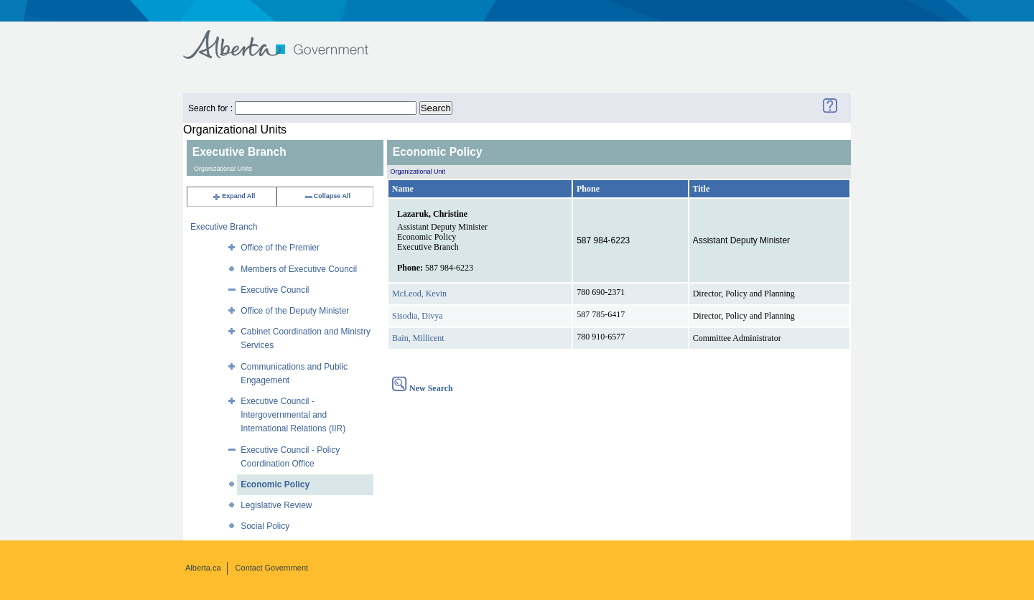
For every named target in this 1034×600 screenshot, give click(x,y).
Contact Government (272, 567)
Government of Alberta (288, 37)
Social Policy (265, 526)
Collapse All (327, 196)
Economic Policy (275, 484)
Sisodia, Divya (417, 316)
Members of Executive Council (299, 269)
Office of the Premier (280, 248)
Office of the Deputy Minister (295, 311)
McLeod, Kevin (419, 294)
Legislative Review (276, 505)
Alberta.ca (203, 567)
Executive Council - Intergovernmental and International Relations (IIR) (293, 414)
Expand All (233, 196)
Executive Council (275, 290)
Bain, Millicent (418, 338)
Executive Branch (223, 227)
